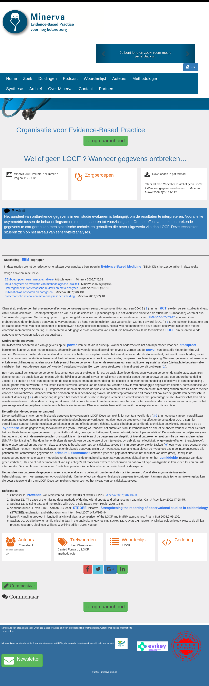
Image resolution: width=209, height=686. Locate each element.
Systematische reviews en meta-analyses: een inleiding (40, 296)
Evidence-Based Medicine (121, 266)
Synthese (14, 88)
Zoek (27, 78)
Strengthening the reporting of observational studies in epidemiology (154, 508)
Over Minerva (60, 88)
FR (190, 67)
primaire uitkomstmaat (72, 453)
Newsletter (22, 660)
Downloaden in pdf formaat (169, 174)
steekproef (188, 345)
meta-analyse (43, 279)
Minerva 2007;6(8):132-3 (121, 495)
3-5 (155, 415)
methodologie (67, 553)
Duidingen (47, 78)
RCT (163, 308)
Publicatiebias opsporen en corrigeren (29, 292)
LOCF (170, 330)
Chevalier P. (26, 545)
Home (11, 78)
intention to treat (162, 317)
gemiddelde (169, 457)
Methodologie (144, 78)
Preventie (34, 495)
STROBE (80, 508)
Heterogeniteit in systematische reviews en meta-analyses (41, 288)
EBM (25, 259)
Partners (107, 88)
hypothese (11, 428)
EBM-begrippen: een (18, 279)
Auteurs (119, 78)
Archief (35, 88)
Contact (86, 88)
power (72, 345)
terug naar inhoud (105, 140)
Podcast (70, 78)
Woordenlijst (95, 78)
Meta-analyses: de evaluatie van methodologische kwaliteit (42, 284)
